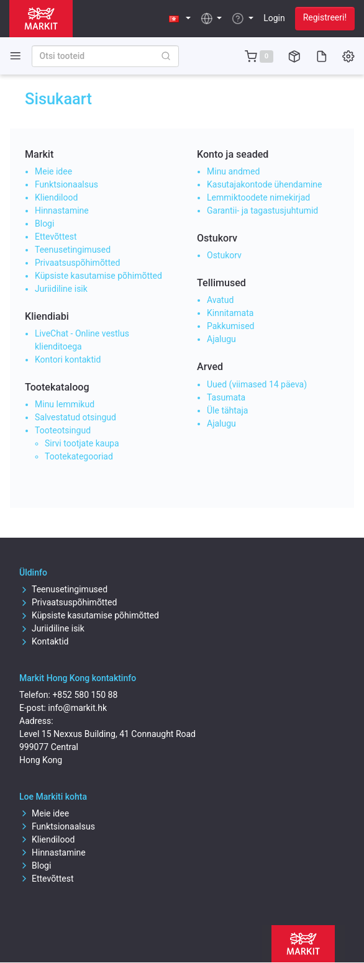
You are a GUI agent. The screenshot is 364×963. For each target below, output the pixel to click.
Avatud (220, 300)
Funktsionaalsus (66, 184)
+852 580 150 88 (84, 695)
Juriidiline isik (61, 289)
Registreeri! (325, 17)
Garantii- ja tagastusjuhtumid (262, 210)
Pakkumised (231, 326)
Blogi (44, 223)
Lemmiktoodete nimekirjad (258, 197)
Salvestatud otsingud (75, 417)
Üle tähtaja (227, 410)
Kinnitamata (230, 313)
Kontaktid (44, 641)
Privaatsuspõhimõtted (77, 263)
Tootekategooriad (79, 456)
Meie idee (53, 171)
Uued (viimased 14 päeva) (257, 384)
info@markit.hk (77, 708)
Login (274, 18)
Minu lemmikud (64, 404)
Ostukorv (224, 255)
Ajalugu (221, 339)
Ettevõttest (56, 237)
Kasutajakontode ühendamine (264, 184)
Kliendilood (56, 197)
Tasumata (226, 397)
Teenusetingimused (73, 250)
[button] (180, 18)
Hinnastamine (62, 210)
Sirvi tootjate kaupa (82, 443)
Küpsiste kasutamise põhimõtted (98, 276)
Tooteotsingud (63, 430)
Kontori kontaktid (68, 359)
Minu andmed (233, 171)
